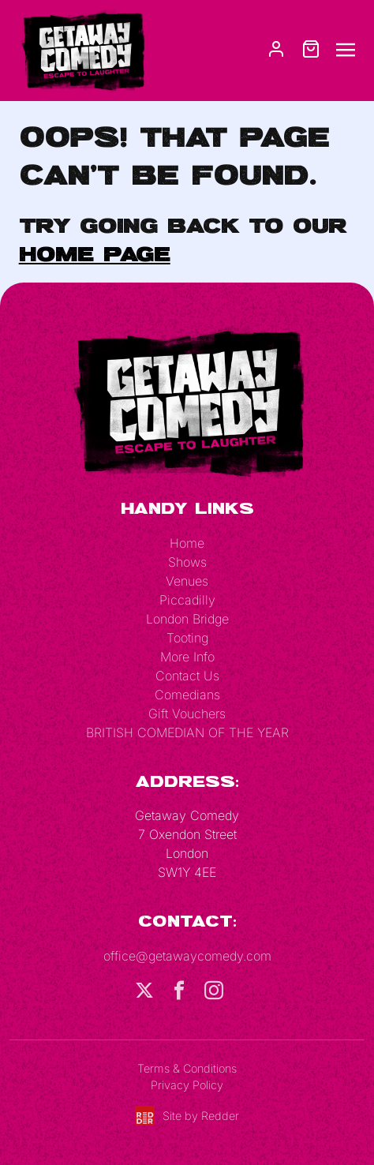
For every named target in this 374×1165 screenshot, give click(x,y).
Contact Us (187, 676)
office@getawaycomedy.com (187, 956)
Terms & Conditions (187, 1068)
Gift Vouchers (187, 713)
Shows (187, 562)
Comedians (187, 694)
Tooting (187, 638)
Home (187, 543)
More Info (187, 657)
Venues (187, 581)
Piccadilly (187, 600)
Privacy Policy (187, 1085)
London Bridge (187, 619)
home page (94, 253)
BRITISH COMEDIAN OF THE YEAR (187, 732)
